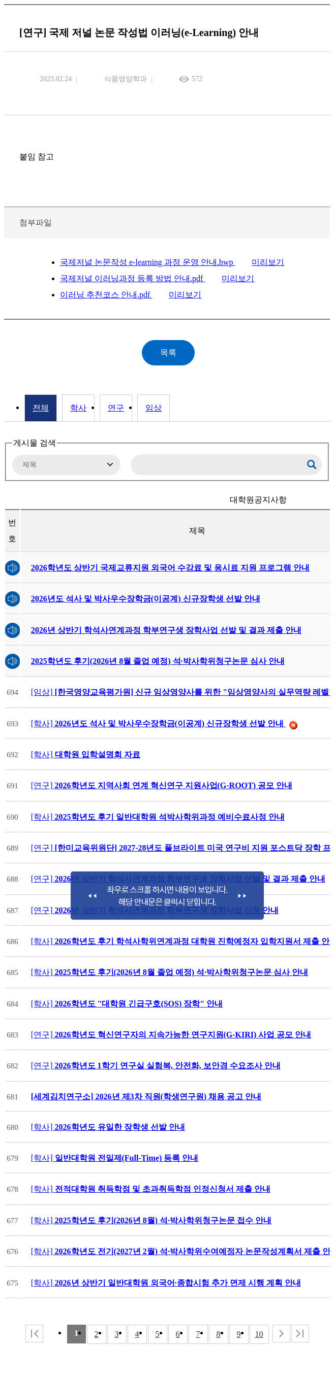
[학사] (164, 723)
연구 (116, 407)
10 (259, 1334)
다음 (281, 1333)
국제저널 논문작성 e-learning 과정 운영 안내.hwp (147, 262)
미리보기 (268, 262)
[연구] (161, 785)
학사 (78, 407)
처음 (34, 1333)
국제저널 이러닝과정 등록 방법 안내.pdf (132, 278)
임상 (153, 407)
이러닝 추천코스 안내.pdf (106, 294)
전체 (41, 407)
